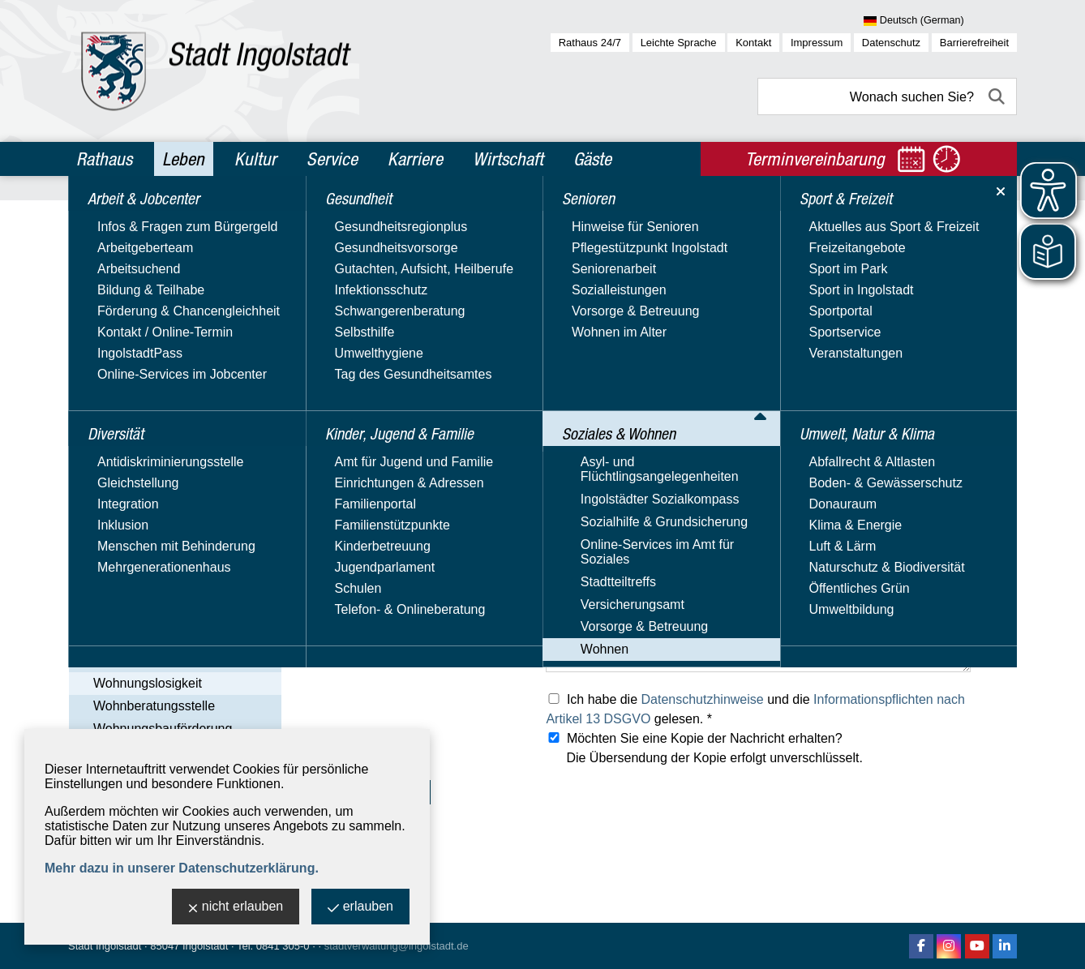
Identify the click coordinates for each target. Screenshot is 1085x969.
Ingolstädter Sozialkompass (156, 458)
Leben (183, 158)
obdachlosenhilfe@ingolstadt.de (638, 394)
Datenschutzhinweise (702, 699)
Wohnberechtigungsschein (169, 638)
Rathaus (104, 158)
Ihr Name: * (338, 432)
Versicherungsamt (129, 567)
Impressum (817, 42)
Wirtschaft (508, 158)
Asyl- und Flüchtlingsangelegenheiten (156, 428)
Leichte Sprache (679, 42)
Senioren (106, 356)
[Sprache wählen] (940, 21)
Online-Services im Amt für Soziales (153, 513)
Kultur (255, 158)
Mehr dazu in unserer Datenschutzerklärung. (182, 868)
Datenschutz (891, 42)
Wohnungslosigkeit (147, 683)
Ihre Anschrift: (345, 542)
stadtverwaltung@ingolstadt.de (396, 946)
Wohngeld (122, 660)
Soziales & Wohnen (139, 391)
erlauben (360, 907)
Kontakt (753, 42)
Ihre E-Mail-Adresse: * (369, 469)
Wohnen (101, 614)
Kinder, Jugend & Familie (157, 321)
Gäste (592, 158)
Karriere (415, 158)
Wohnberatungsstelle (154, 706)
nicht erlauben (236, 907)
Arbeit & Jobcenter (138, 217)
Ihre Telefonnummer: (365, 505)
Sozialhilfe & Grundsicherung (160, 482)
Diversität (108, 252)
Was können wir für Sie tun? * (391, 613)
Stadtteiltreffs (114, 544)
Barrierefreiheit (974, 42)
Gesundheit (114, 287)
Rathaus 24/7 (590, 42)
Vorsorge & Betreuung (140, 591)
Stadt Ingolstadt (104, 946)
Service (332, 158)
